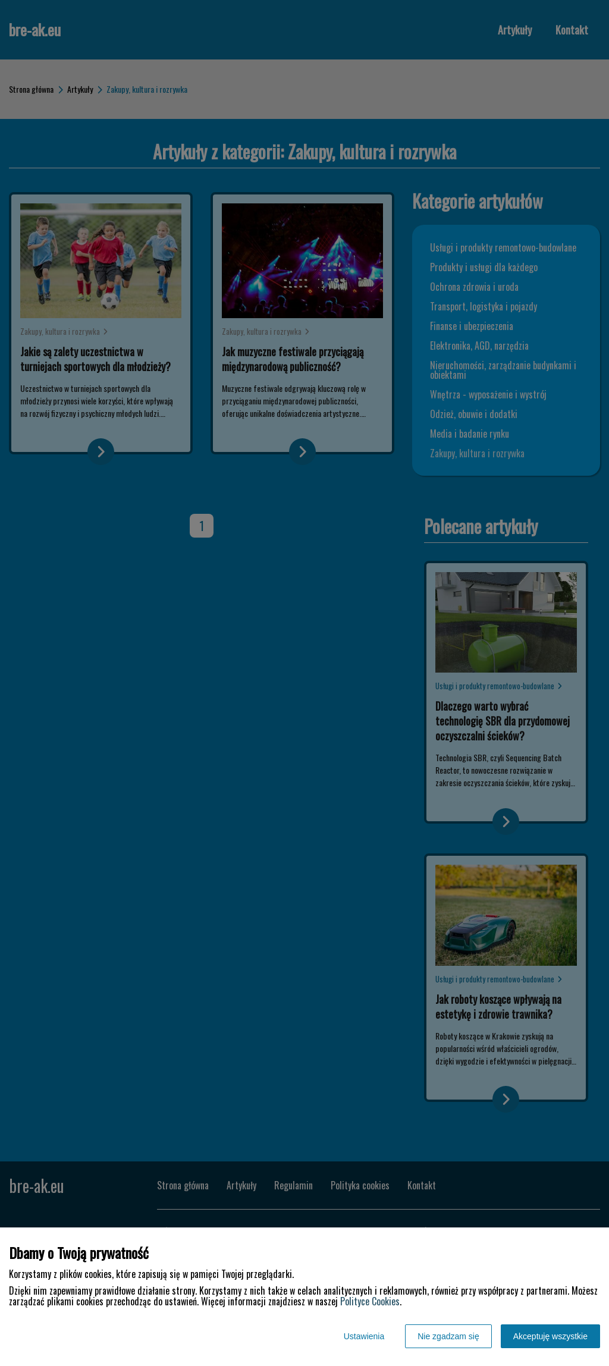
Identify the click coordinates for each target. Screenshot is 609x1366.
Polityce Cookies (370, 1301)
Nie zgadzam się (448, 1336)
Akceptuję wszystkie (550, 1336)
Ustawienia (364, 1336)
